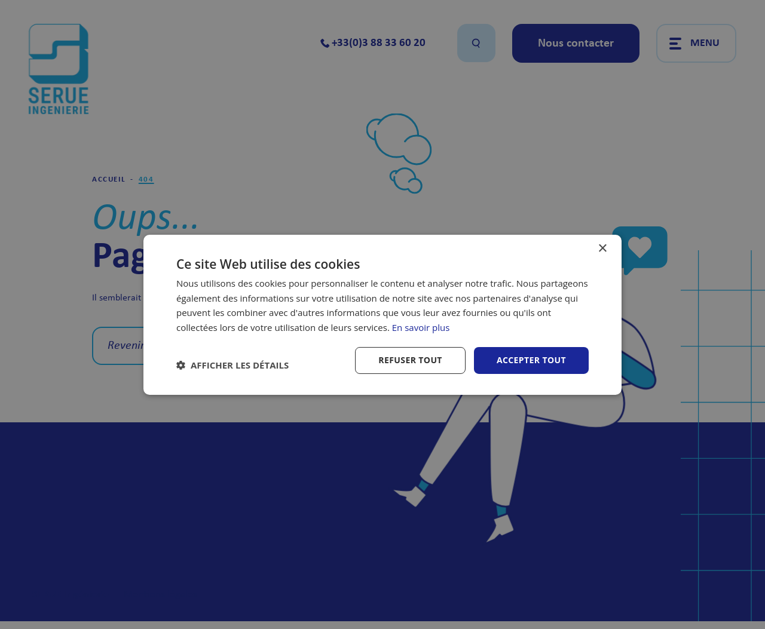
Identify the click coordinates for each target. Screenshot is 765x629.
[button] (232, 365)
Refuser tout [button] (410, 360)
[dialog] (382, 314)
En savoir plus (421, 327)
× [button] (602, 248)
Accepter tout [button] (531, 360)
